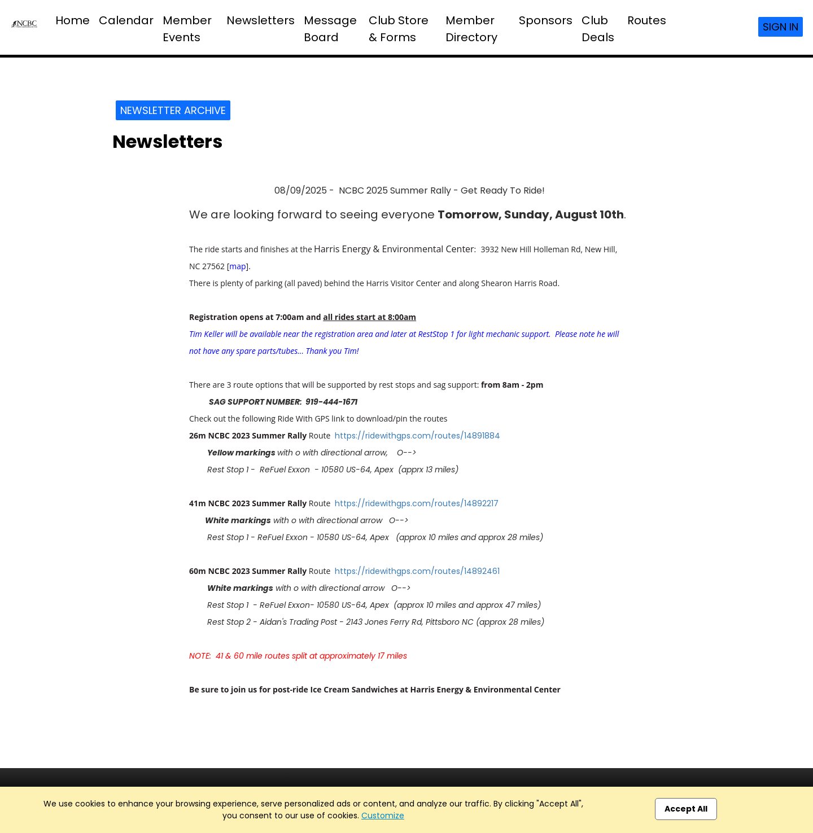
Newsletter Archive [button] (173, 110)
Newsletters (260, 20)
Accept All (686, 808)
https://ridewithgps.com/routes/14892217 (417, 503)
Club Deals (598, 28)
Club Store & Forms (399, 28)
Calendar (126, 20)
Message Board (330, 28)
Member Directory (471, 28)
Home (72, 20)
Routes (646, 20)
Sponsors (545, 20)
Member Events (187, 28)
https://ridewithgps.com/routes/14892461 (417, 571)
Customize (382, 815)
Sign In (780, 27)
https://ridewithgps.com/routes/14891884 (417, 435)
